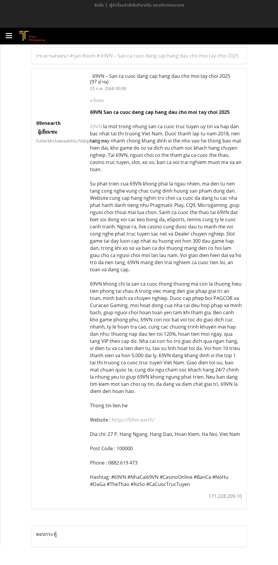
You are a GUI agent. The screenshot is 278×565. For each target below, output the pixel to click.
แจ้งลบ (97, 100)
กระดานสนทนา (52, 55)
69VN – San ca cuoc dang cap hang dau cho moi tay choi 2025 (170, 55)
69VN (96, 126)
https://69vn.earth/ (133, 420)
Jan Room (85, 55)
